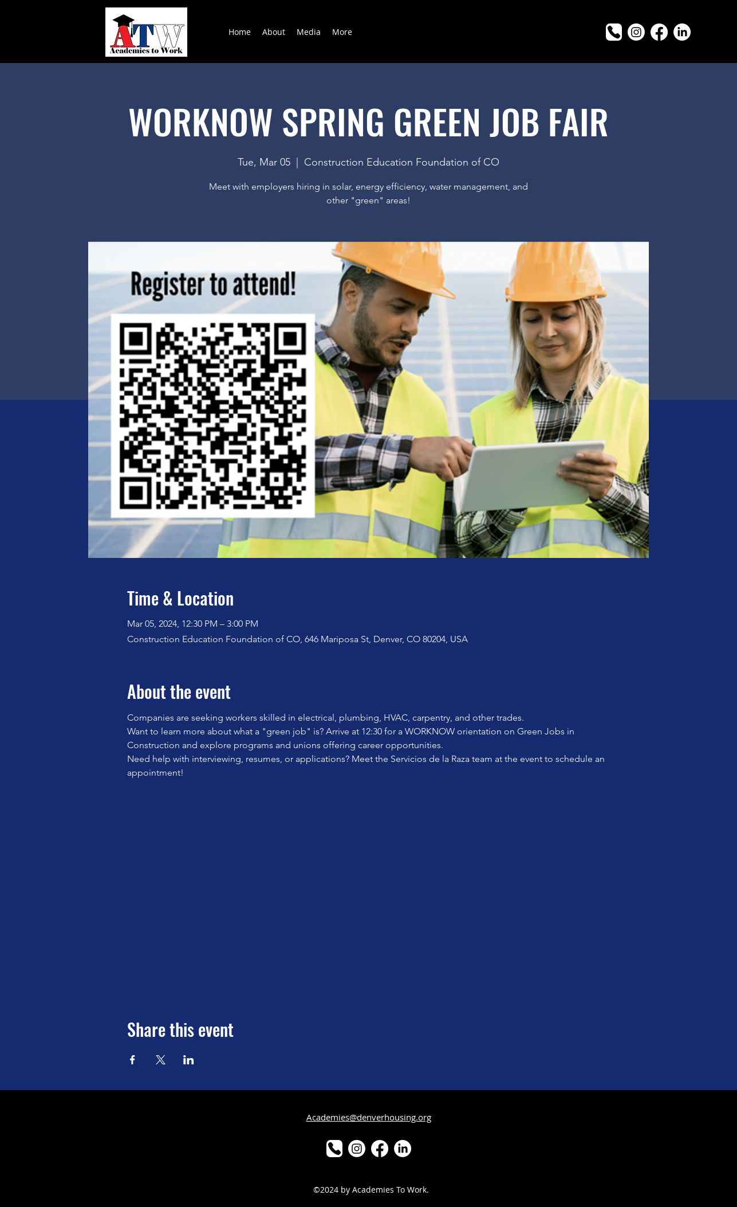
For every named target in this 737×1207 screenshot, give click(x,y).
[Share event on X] (160, 1059)
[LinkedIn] (682, 32)
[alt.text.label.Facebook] (659, 32)
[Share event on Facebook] (132, 1059)
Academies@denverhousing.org (368, 1117)
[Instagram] (636, 32)
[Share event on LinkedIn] (188, 1059)
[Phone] (614, 32)
